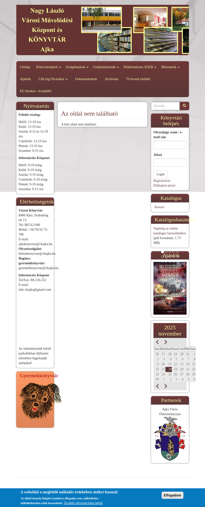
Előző (164, 436)
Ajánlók (25, 79)
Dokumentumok (86, 79)
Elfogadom (172, 495)
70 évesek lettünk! (138, 79)
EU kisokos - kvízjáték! (36, 91)
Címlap (25, 67)
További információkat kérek (83, 503)
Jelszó (157, 155)
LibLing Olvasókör (53, 79)
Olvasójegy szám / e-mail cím (168, 134)
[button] (155, 288)
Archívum (111, 79)
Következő (172, 436)
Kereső (159, 207)
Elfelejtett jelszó (164, 185)
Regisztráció (161, 181)
